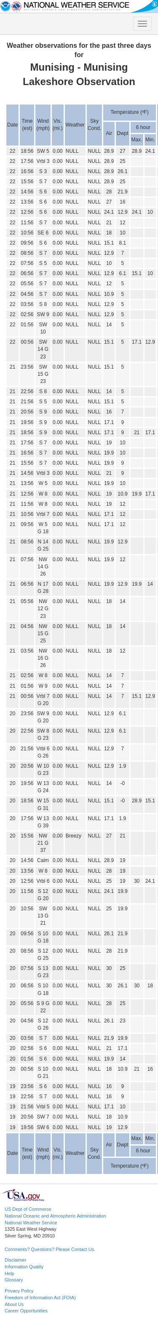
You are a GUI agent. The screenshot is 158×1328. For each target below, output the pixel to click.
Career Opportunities (26, 1310)
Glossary (14, 1279)
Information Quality (24, 1266)
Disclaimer (15, 1259)
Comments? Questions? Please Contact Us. (50, 1249)
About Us (14, 1304)
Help (9, 1273)
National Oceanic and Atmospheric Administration (55, 1215)
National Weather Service (31, 1222)
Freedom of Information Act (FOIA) (40, 1297)
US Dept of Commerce (28, 1209)
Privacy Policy (19, 1290)
